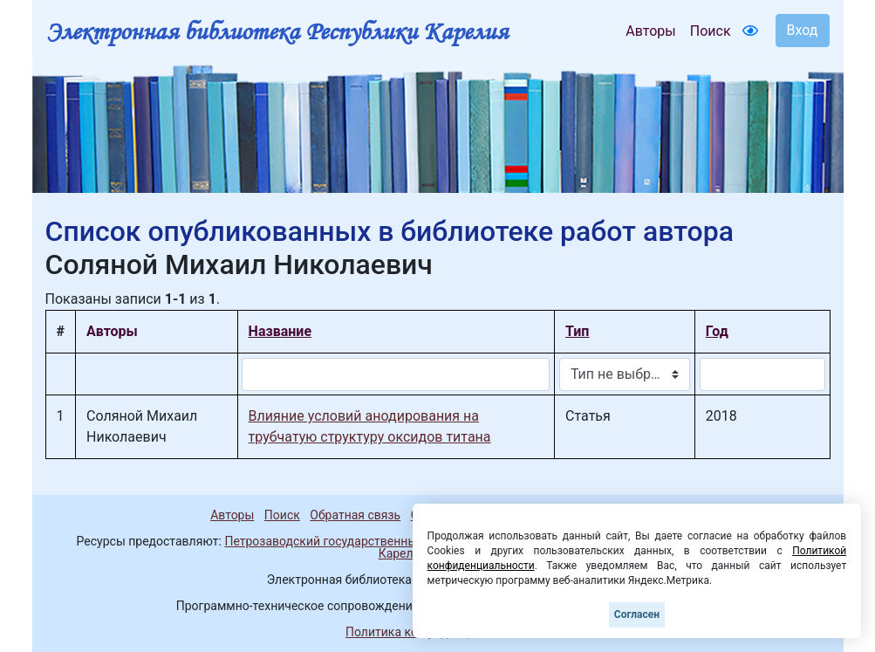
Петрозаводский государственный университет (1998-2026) (396, 541)
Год (717, 331)
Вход (802, 30)
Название (280, 331)
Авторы (650, 31)
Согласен (637, 614)
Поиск (710, 31)
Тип (577, 331)
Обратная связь (355, 515)
